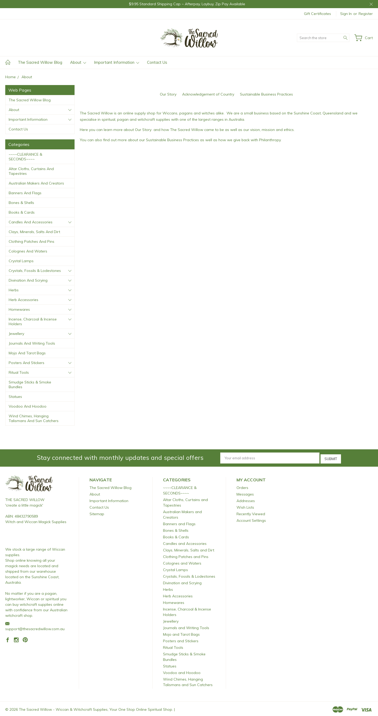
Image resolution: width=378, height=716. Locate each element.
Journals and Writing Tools (32, 343)
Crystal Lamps (21, 261)
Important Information (116, 62)
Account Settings (251, 519)
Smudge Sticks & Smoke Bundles (30, 384)
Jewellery (16, 333)
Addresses (246, 499)
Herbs (14, 290)
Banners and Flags (25, 193)
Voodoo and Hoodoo (27, 406)
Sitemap (97, 512)
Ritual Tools (19, 372)
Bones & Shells (21, 202)
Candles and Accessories (30, 222)
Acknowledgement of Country (208, 94)
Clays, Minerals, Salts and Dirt (34, 231)
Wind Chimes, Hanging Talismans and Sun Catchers (34, 418)
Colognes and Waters (28, 251)
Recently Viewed (251, 512)
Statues (15, 396)
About (78, 62)
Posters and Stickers (26, 362)
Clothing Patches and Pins (31, 241)
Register (366, 13)
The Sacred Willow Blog (40, 62)
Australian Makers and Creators (36, 183)
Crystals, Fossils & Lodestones (35, 270)
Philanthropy (270, 140)
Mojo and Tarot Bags (27, 353)
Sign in (346, 13)
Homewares (19, 309)
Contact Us (157, 62)
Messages (245, 493)
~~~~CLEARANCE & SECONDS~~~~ (25, 156)
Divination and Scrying (28, 280)
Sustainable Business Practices (266, 94)
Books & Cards (22, 212)
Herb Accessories (23, 299)
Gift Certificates (317, 13)
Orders (242, 486)
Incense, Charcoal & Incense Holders (33, 321)
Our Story (168, 94)
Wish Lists (245, 506)
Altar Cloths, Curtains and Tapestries (31, 171)
